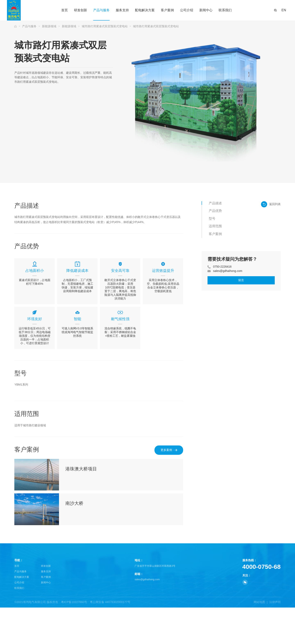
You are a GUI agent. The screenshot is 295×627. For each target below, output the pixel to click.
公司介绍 (19, 602)
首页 (16, 585)
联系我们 (19, 607)
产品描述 (215, 203)
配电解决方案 (21, 596)
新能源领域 (49, 26)
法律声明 (275, 621)
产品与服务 (29, 26)
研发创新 (46, 585)
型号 (212, 218)
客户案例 (215, 234)
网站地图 (259, 621)
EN (283, 10)
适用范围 (215, 226)
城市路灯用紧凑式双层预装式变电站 (105, 26)
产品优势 (215, 210)
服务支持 (46, 591)
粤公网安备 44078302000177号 (110, 621)
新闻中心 (46, 602)
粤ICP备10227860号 (74, 621)
